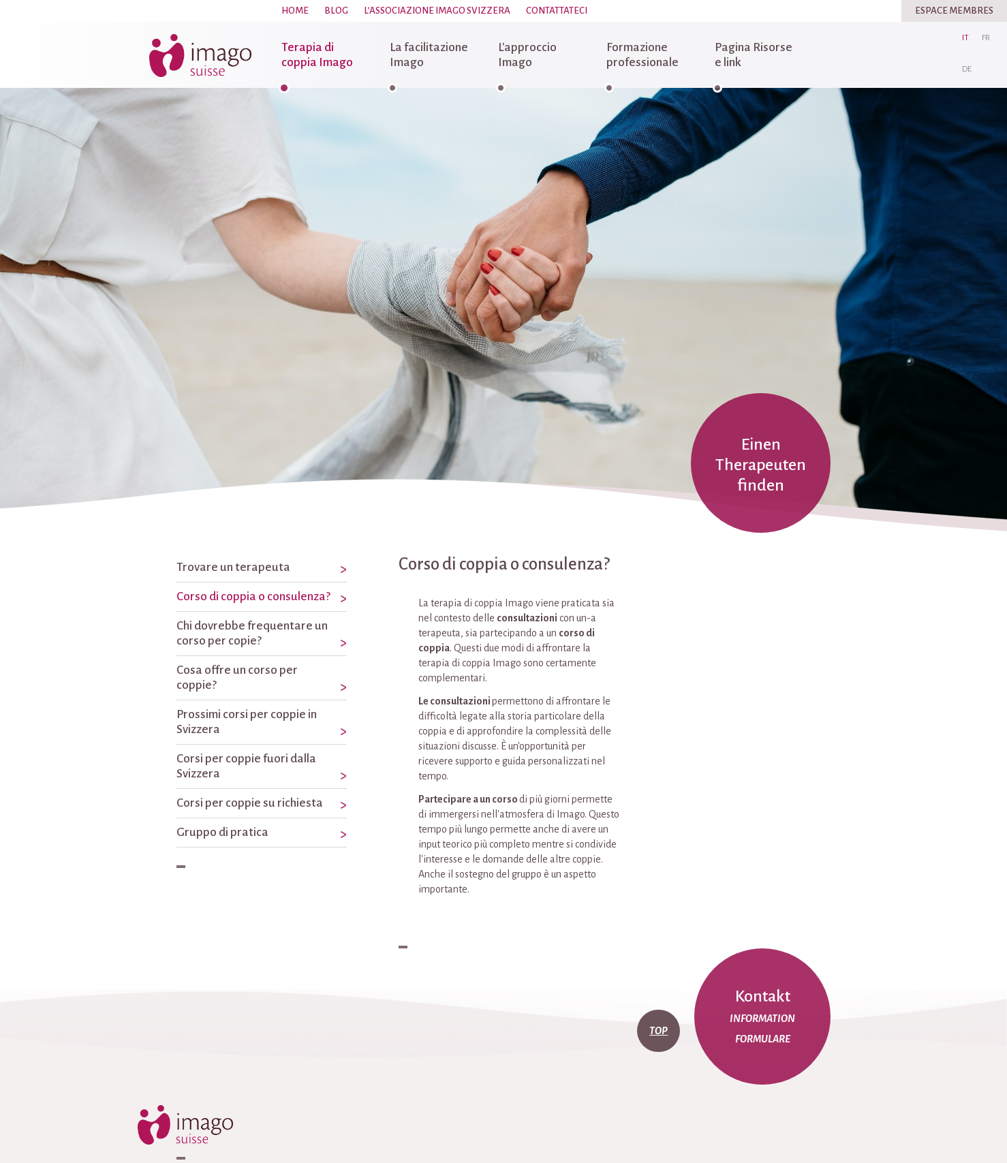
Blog (336, 10)
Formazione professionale (642, 55)
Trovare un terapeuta (233, 567)
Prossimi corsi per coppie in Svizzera (246, 722)
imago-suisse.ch (200, 55)
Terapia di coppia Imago (317, 55)
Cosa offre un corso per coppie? (237, 678)
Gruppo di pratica (222, 832)
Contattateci (556, 10)
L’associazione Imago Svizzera (437, 10)
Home (295, 10)
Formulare (762, 1039)
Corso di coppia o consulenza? (253, 596)
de (967, 69)
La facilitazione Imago (429, 55)
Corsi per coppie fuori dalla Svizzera (246, 766)
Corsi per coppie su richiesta (249, 802)
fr (986, 37)
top (658, 1030)
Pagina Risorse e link (753, 55)
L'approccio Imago (527, 55)
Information (762, 1018)
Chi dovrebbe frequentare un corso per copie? (252, 633)
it (965, 37)
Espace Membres (954, 10)
